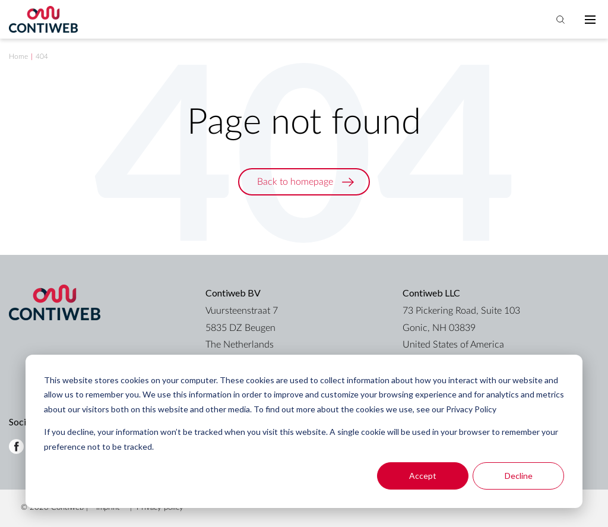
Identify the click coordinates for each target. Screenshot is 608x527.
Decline (519, 476)
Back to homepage (295, 182)
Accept (422, 476)
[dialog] (304, 431)
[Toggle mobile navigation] (590, 20)
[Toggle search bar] (560, 20)
